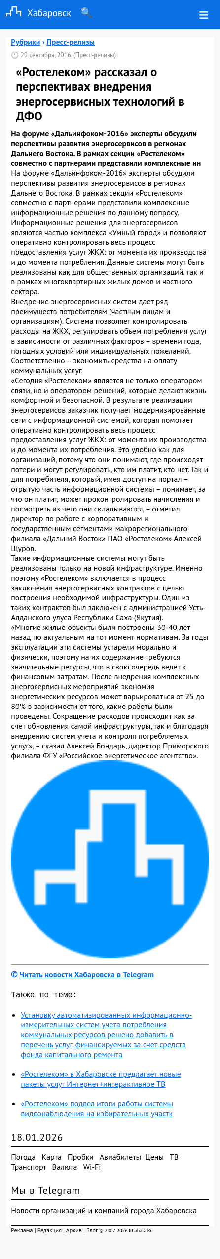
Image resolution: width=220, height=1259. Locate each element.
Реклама (22, 1232)
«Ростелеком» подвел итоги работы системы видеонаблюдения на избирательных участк (97, 1110)
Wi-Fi (92, 1169)
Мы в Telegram (45, 1192)
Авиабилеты (120, 1159)
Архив (74, 1232)
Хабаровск (35, 12)
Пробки (81, 1159)
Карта (51, 1159)
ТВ (174, 1159)
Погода (23, 1159)
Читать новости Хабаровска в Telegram (86, 974)
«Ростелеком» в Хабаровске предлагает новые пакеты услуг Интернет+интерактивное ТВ (101, 1081)
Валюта (64, 1169)
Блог (92, 1232)
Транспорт (28, 1169)
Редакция (49, 1232)
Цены (154, 1159)
